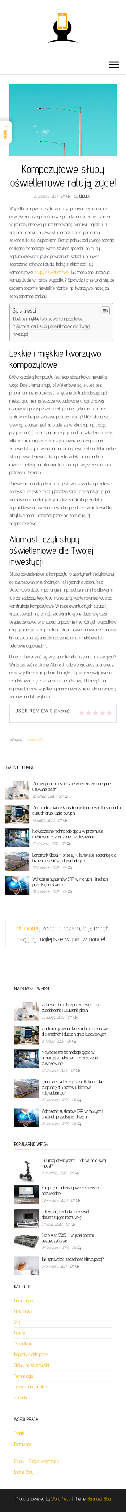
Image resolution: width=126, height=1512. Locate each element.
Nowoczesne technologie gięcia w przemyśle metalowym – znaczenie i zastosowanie (68, 833)
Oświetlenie (23, 1344)
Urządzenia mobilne (30, 1387)
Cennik (19, 1433)
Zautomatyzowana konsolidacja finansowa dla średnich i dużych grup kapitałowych (75, 1031)
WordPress (61, 1499)
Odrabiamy (26, 928)
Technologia (23, 1376)
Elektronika (35, 739)
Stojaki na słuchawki (31, 1365)
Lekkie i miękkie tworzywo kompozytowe (48, 319)
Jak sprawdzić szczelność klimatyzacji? (73, 1259)
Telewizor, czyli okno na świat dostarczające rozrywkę (65, 1214)
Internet (20, 1333)
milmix (84, 196)
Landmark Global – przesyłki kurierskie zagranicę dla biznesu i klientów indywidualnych (74, 857)
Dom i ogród (24, 1300)
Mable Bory (23, 1472)
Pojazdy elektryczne (31, 1354)
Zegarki (20, 1397)
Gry (17, 1322)
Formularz (22, 1444)
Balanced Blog (99, 1499)
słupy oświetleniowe (51, 272)
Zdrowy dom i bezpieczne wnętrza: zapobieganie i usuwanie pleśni (70, 1007)
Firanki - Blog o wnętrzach (36, 1461)
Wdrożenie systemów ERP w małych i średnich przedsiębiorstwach (72, 1114)
